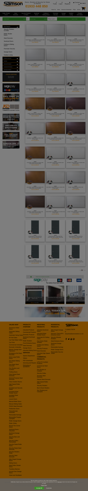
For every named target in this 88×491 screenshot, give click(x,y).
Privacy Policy (44, 485)
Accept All (39, 488)
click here (60, 481)
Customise (49, 488)
